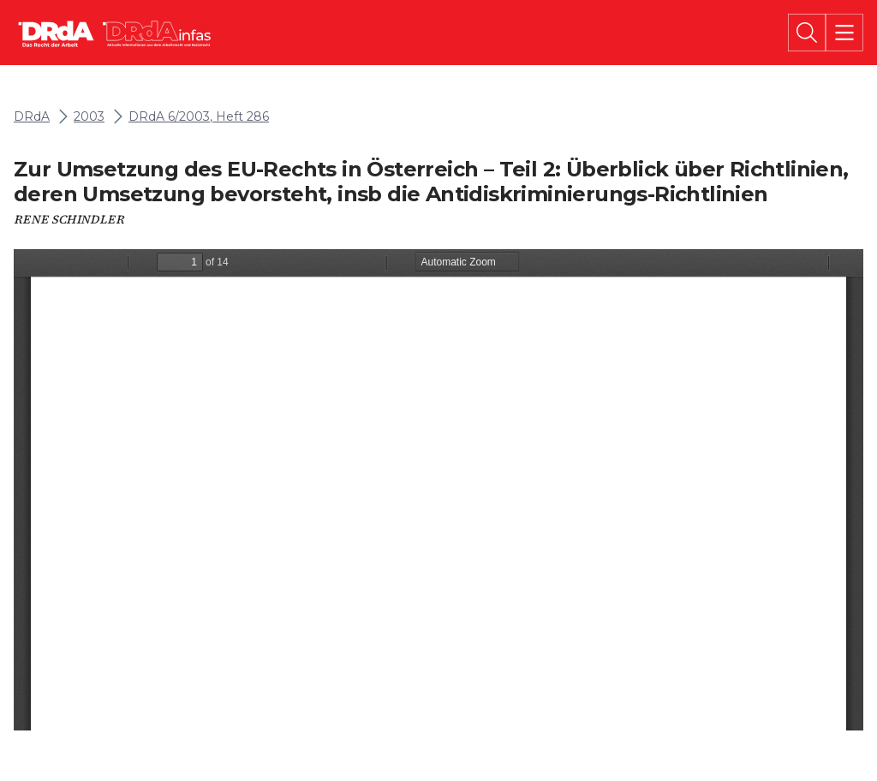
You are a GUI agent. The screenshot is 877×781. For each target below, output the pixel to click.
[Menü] (844, 32)
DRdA (32, 117)
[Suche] (807, 32)
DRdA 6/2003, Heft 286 (198, 117)
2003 (89, 117)
